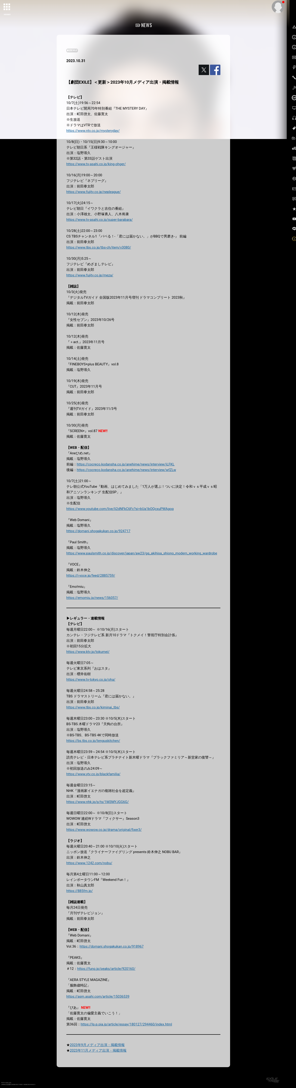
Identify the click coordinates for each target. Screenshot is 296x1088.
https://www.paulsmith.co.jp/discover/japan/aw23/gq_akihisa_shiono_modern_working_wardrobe (141, 553)
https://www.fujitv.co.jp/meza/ (89, 275)
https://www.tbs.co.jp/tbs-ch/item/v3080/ (98, 247)
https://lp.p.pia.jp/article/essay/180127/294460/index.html (126, 1024)
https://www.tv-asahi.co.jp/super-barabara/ (99, 220)
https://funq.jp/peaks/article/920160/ (106, 969)
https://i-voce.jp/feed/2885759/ (90, 575)
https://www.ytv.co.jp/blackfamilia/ (93, 774)
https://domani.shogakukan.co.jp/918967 (112, 946)
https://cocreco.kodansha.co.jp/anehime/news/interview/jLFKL (126, 464)
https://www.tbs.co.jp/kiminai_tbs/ (93, 707)
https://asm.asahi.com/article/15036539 (98, 996)
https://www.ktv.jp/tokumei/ (88, 652)
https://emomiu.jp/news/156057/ (92, 598)
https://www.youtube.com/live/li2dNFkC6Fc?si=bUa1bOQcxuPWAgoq (120, 509)
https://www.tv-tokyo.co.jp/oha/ (90, 679)
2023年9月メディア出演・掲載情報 (97, 1045)
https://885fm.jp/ (79, 891)
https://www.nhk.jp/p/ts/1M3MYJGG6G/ (97, 802)
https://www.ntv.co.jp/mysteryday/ (93, 131)
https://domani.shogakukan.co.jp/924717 (98, 531)
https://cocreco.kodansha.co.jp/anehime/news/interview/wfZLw (126, 470)
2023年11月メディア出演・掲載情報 (98, 1050)
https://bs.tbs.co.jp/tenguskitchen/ (93, 741)
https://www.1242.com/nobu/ (89, 863)
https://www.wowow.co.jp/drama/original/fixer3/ (104, 830)
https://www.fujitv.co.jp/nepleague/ (93, 192)
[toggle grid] (7, 7)
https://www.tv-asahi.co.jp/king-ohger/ (96, 164)
